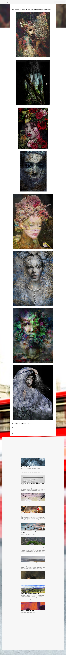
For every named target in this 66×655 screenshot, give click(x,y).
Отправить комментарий (16, 433)
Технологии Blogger (33, 651)
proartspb (6, 2)
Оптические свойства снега (25, 466)
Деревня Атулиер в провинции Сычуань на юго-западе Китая (31, 545)
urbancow (37, 653)
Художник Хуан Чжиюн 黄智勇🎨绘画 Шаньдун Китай (30, 579)
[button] (12, 6)
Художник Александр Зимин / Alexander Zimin (29, 562)
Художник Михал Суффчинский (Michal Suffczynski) (30, 593)
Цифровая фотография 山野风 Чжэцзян (28, 501)
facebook (29, 423)
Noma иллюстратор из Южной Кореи (27, 610)
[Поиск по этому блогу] (59, 2)
